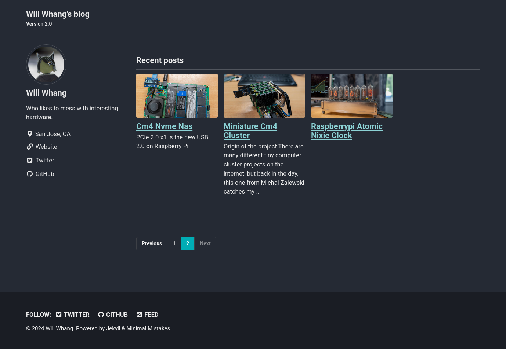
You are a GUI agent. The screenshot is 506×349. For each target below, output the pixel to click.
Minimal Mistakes (148, 328)
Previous (152, 243)
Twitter (72, 314)
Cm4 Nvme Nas (164, 126)
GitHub (112, 314)
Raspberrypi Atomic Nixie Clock (347, 131)
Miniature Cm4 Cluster (250, 131)
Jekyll (113, 328)
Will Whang (46, 93)
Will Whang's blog (58, 19)
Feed (147, 314)
